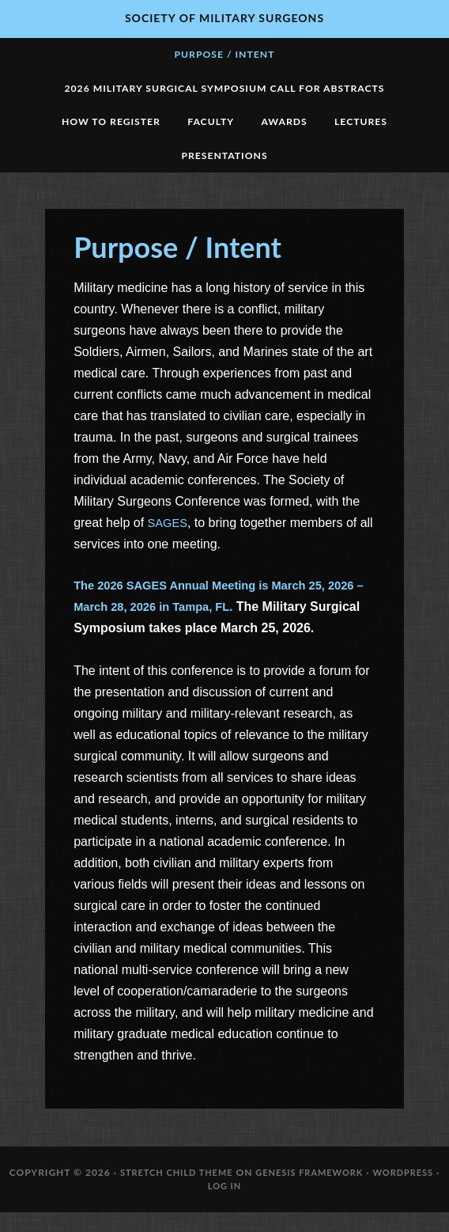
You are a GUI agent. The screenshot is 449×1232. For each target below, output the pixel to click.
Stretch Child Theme (172, 1191)
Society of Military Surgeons (224, 18)
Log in (227, 1205)
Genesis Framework (314, 1191)
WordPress (415, 1191)
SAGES (169, 540)
